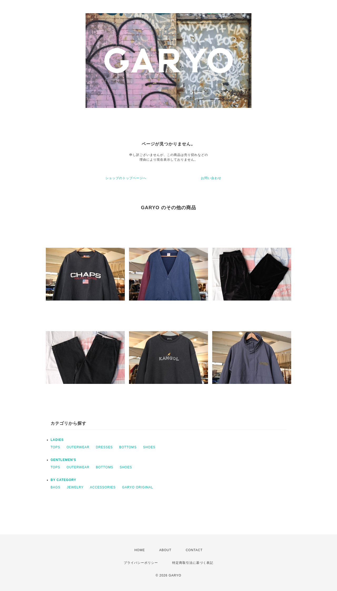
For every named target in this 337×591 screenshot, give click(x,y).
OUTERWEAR (78, 447)
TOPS (55, 447)
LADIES (57, 440)
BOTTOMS (128, 447)
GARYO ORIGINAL (137, 487)
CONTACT (194, 550)
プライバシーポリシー (141, 563)
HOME (139, 550)
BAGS (55, 487)
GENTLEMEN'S (63, 460)
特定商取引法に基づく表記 (192, 563)
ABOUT (165, 550)
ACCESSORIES (103, 487)
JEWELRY (75, 487)
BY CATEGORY (63, 480)
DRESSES (104, 447)
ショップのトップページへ (125, 178)
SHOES (149, 447)
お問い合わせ (211, 178)
